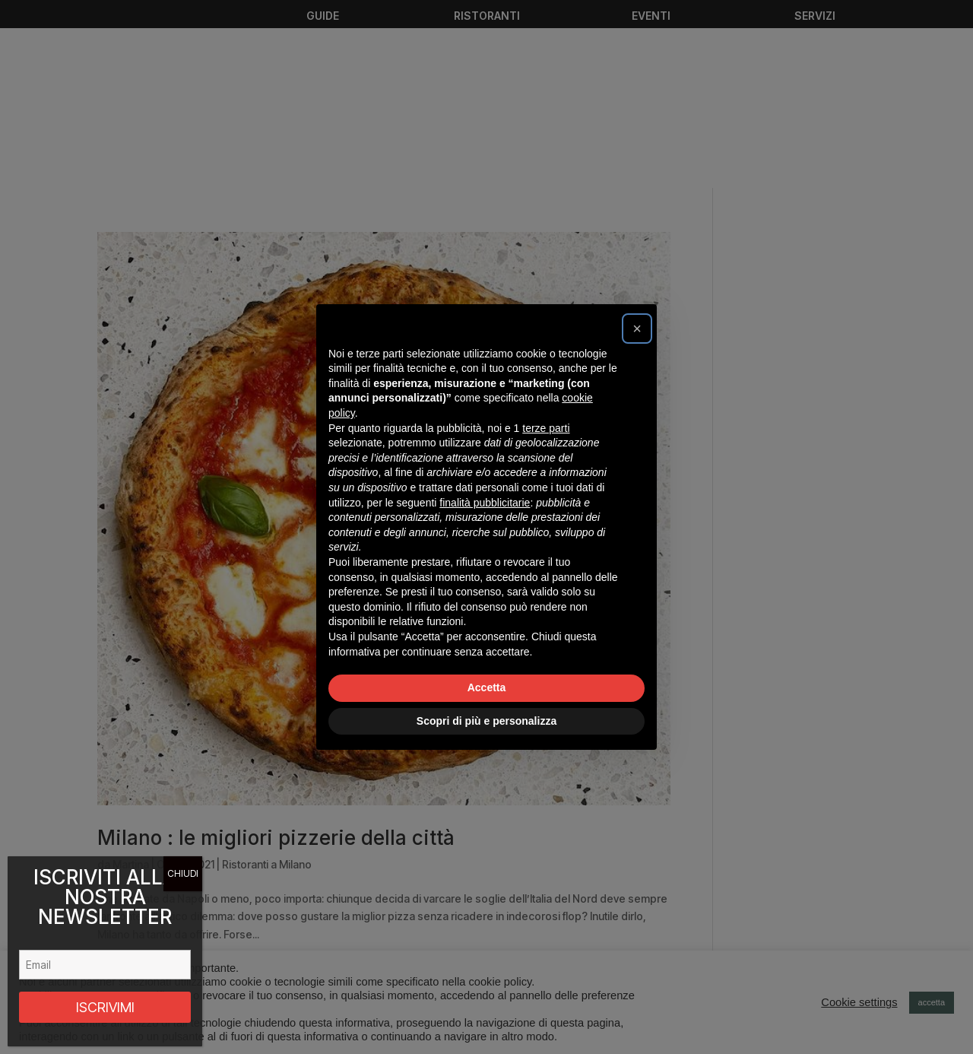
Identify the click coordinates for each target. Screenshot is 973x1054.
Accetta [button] (486, 687)
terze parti (545, 428)
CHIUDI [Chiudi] (182, 873)
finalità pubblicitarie (484, 503)
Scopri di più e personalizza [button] (486, 721)
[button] (637, 328)
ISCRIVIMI (105, 1007)
